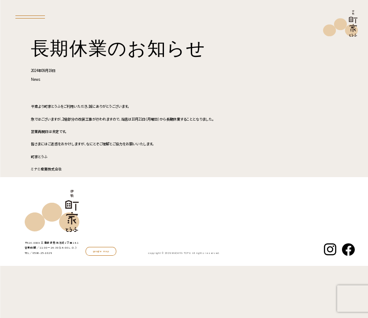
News (36, 79)
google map (101, 251)
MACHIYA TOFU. (181, 253)
